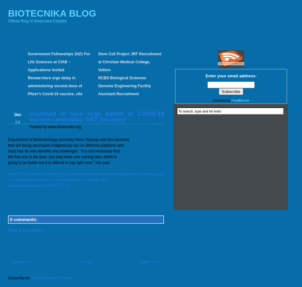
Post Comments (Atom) (51, 278)
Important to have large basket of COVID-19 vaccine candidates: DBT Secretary (97, 117)
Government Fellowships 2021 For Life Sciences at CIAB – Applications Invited (59, 62)
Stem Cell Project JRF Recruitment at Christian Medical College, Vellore (129, 62)
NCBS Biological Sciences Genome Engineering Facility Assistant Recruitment (124, 86)
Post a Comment (25, 230)
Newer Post (23, 262)
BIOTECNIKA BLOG (52, 13)
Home (87, 262)
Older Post (150, 262)
